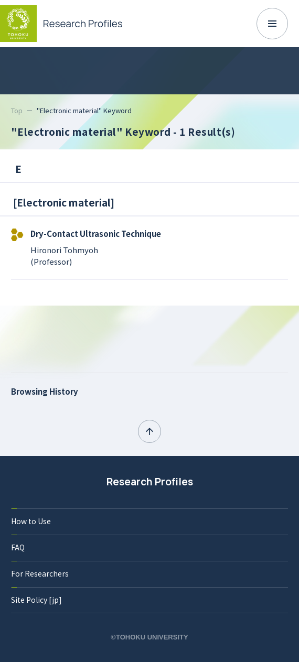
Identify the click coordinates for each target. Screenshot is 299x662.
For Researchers (40, 573)
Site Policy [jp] (36, 599)
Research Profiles (149, 482)
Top (17, 110)
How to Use (31, 521)
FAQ (18, 547)
